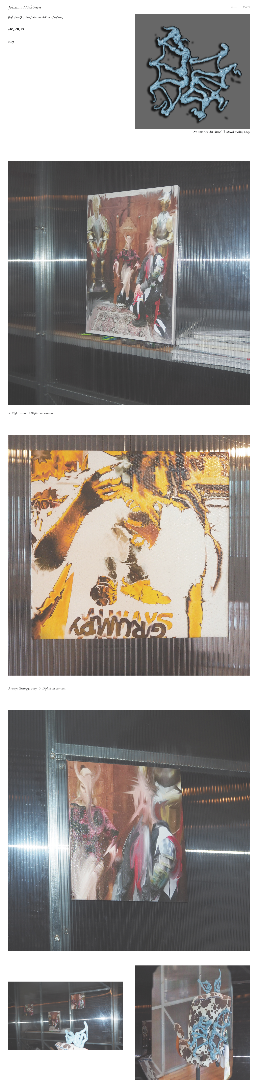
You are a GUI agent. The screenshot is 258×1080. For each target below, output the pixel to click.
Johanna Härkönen (24, 7)
